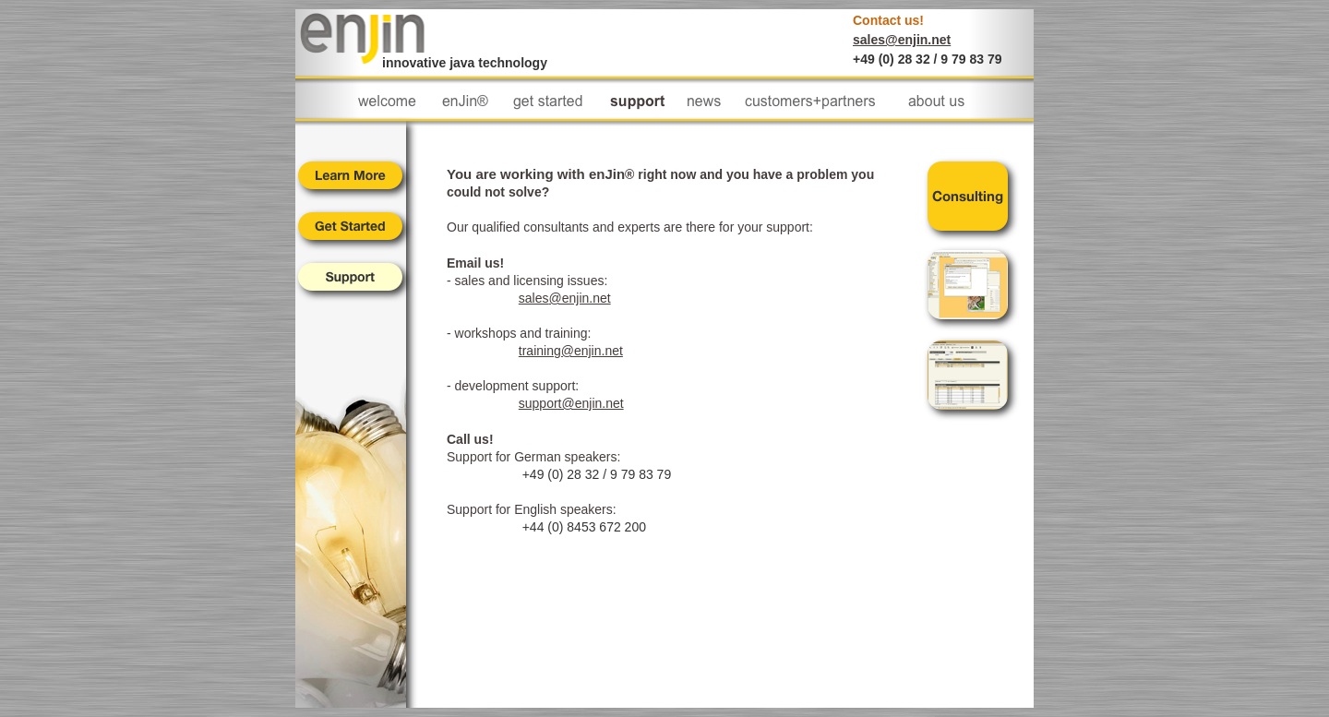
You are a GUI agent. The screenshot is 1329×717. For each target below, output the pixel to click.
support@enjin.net (571, 403)
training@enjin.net (571, 350)
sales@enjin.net (902, 39)
